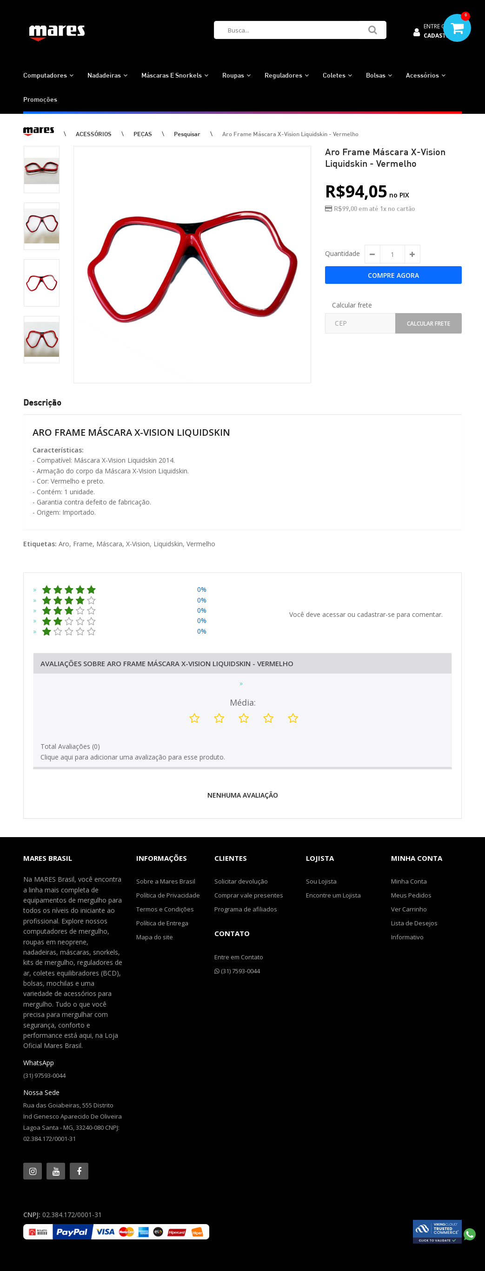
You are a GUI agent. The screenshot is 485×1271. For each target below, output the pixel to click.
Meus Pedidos (411, 895)
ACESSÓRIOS (94, 134)
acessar (333, 614)
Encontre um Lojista (333, 895)
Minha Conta (409, 881)
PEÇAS (142, 134)
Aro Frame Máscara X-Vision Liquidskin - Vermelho (290, 134)
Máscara (109, 543)
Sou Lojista (321, 881)
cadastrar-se (376, 614)
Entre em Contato (238, 957)
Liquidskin (168, 543)
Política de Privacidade (168, 895)
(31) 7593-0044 (237, 971)
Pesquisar (187, 134)
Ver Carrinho (409, 909)
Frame (83, 543)
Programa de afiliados (245, 909)
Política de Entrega (162, 923)
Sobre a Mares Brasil (165, 881)
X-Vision (138, 543)
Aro (64, 543)
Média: (243, 702)
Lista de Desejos (414, 923)
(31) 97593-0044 (44, 1075)
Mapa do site (154, 937)
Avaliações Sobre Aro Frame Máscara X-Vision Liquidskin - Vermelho (166, 663)
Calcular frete (352, 305)
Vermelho (200, 543)
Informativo (407, 937)
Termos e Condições (165, 909)
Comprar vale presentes (248, 895)
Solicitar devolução (241, 881)
